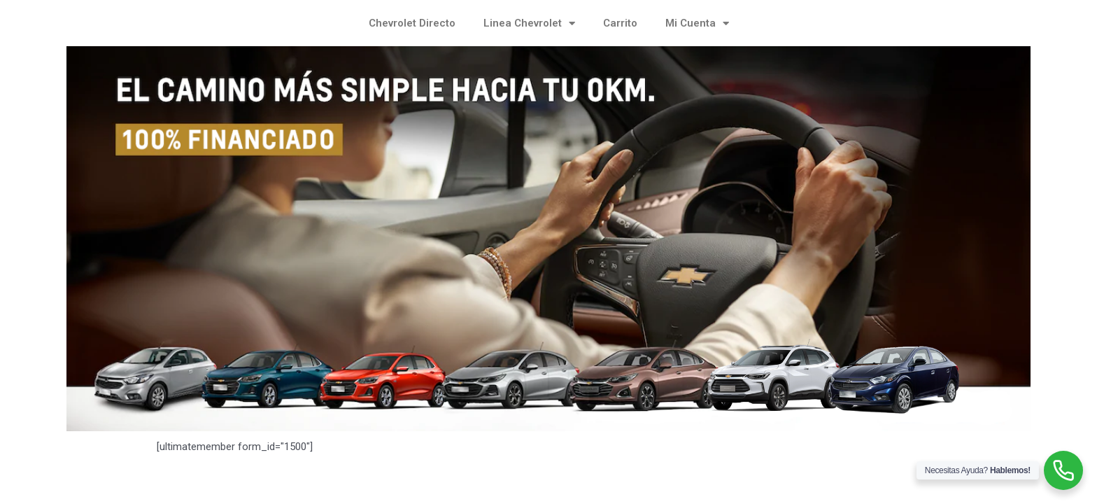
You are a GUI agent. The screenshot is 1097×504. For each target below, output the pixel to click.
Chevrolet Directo (412, 23)
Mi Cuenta (697, 23)
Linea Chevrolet (529, 23)
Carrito (620, 23)
